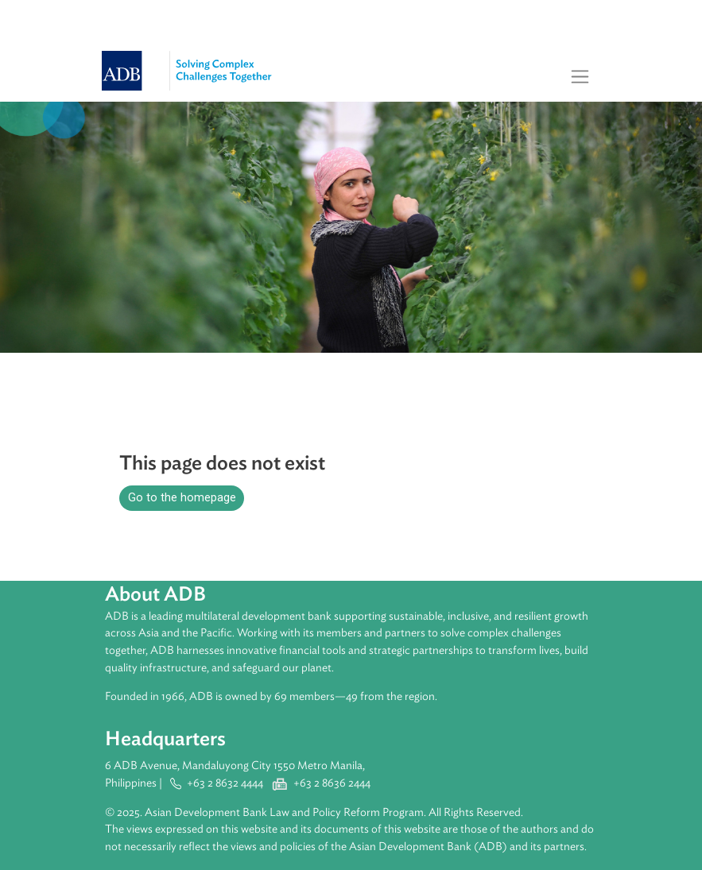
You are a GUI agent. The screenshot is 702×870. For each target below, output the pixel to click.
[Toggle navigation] (580, 76)
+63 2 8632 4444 (225, 783)
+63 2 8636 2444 (331, 783)
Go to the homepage (182, 498)
